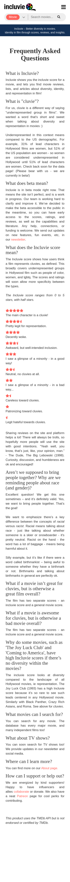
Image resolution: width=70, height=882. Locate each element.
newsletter (18, 239)
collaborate (21, 791)
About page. (49, 768)
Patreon (22, 796)
